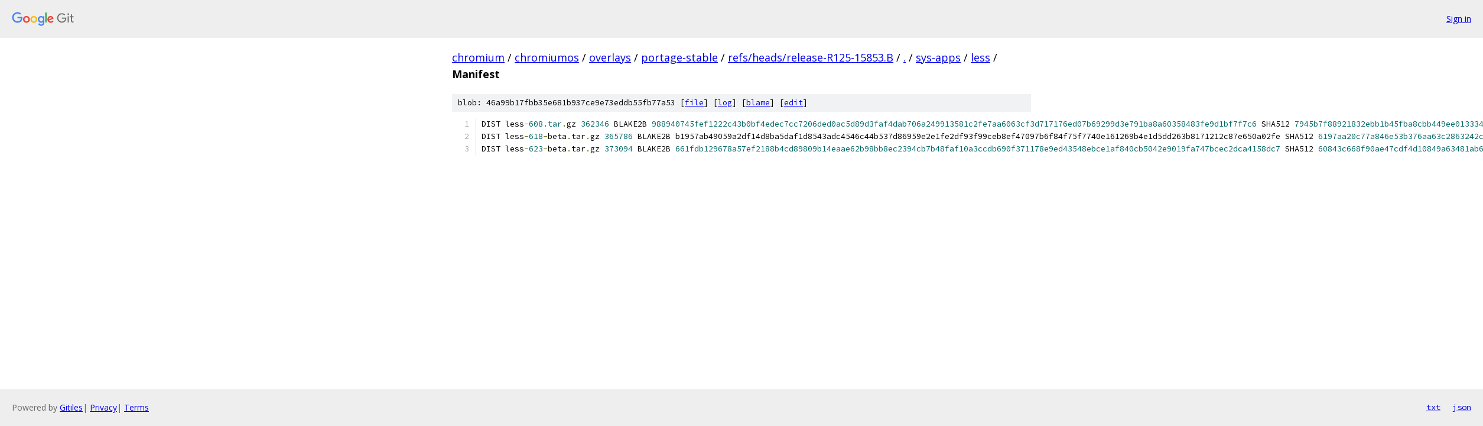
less (980, 57)
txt (1433, 407)
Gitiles (71, 407)
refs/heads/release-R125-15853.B (810, 57)
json (1461, 407)
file (694, 103)
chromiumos (547, 57)
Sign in (1458, 18)
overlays (610, 57)
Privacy (103, 407)
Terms (136, 407)
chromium (478, 57)
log (725, 103)
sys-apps (938, 57)
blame (758, 103)
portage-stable (679, 57)
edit (793, 103)
